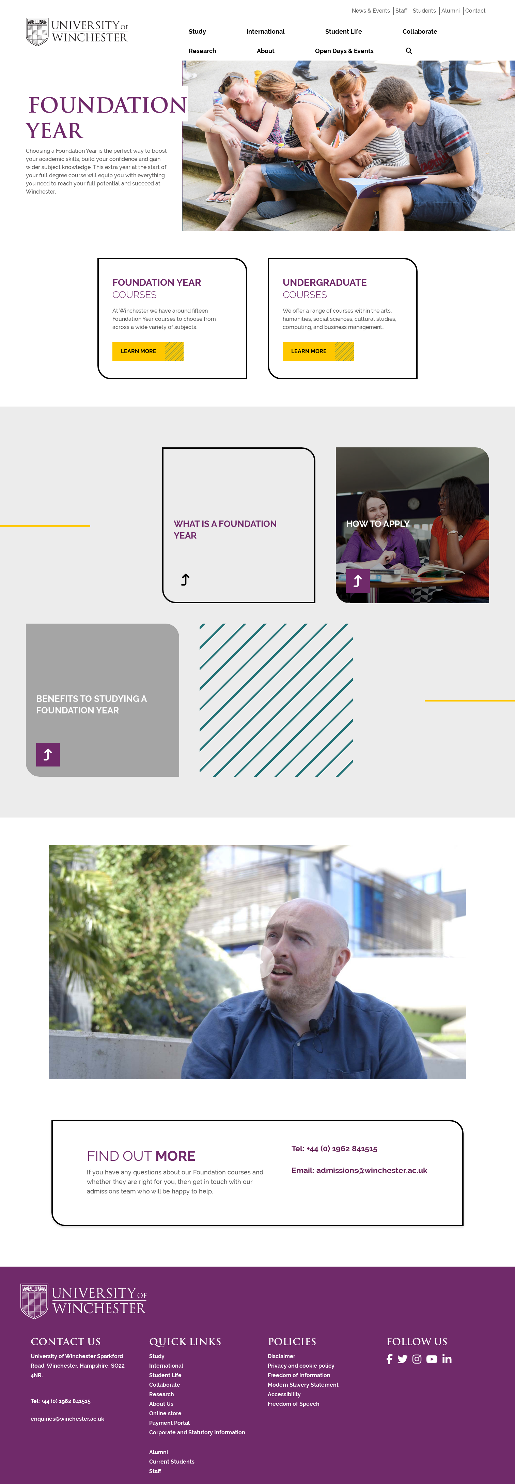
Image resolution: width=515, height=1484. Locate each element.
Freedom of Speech (293, 1384)
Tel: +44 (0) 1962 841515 (61, 1382)
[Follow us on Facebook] (391, 1340)
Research (355, 31)
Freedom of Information (299, 1356)
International (220, 31)
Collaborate (313, 31)
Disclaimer (281, 1337)
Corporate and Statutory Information (197, 1413)
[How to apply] (412, 506)
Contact (475, 10)
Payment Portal (169, 1403)
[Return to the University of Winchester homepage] (257, 1282)
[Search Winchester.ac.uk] (480, 31)
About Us (161, 1384)
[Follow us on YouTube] (433, 1340)
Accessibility (284, 1375)
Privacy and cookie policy (301, 1346)
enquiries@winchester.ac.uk (67, 1399)
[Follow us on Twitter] (404, 1340)
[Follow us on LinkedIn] (448, 1340)
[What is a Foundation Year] (238, 505)
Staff (401, 10)
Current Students (171, 1442)
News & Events (371, 10)
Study (182, 31)
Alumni (450, 10)
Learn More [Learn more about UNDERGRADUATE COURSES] (309, 332)
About (388, 31)
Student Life (267, 31)
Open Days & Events (436, 31)
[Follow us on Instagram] (418, 1340)
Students (424, 10)
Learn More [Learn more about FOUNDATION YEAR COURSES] (138, 332)
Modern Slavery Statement (303, 1365)
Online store (165, 1394)
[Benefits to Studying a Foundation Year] (102, 680)
